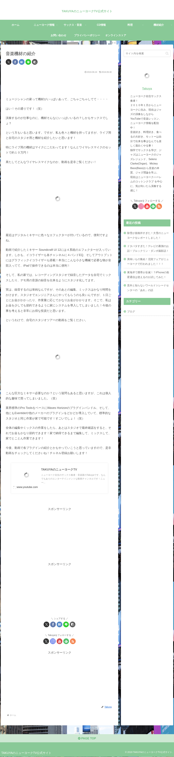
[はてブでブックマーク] (22, 62)
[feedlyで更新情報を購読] (66, 641)
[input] (147, 53)
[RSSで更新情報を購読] (73, 641)
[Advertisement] (59, 84)
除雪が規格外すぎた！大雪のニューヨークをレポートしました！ (148, 235)
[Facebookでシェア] (15, 62)
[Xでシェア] (8, 62)
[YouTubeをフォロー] (59, 641)
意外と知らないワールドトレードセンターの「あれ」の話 (148, 288)
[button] (35, 62)
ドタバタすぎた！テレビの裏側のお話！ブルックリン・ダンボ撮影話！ (148, 248)
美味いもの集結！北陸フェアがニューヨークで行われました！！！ (148, 261)
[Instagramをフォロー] (53, 641)
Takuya (147, 88)
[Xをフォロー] (46, 641)
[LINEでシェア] (28, 62)
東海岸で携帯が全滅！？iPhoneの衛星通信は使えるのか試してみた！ (148, 274)
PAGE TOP (87, 738)
